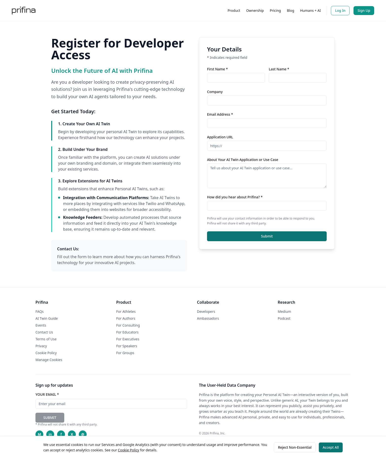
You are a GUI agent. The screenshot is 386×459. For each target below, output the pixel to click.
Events (40, 325)
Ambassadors (208, 318)
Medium (284, 311)
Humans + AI (310, 10)
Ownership (255, 10)
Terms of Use (46, 339)
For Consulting (128, 325)
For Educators (127, 332)
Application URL (220, 137)
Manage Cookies (48, 359)
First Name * (217, 69)
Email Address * (220, 114)
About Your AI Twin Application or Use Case (242, 159)
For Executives (127, 339)
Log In (340, 10)
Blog (290, 10)
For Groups (125, 352)
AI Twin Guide (46, 318)
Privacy (41, 346)
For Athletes (126, 311)
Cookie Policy (128, 450)
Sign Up (363, 10)
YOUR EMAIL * (47, 394)
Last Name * (279, 69)
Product (233, 10)
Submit (267, 236)
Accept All (331, 447)
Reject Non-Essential (294, 447)
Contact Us (44, 332)
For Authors (125, 318)
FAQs (39, 311)
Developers (206, 311)
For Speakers (126, 346)
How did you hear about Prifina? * (235, 197)
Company (215, 91)
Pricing (275, 10)
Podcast (284, 318)
